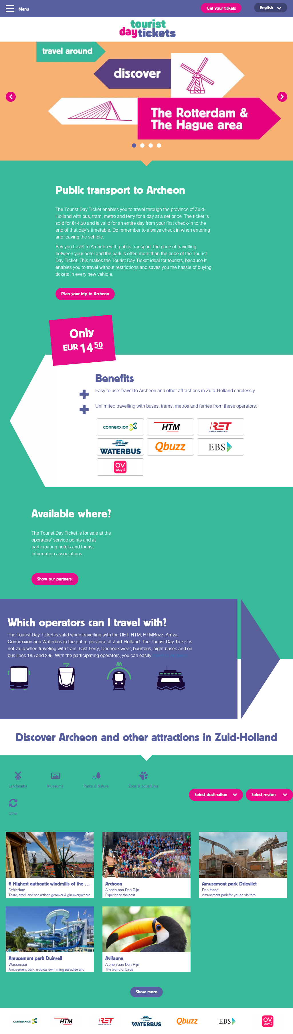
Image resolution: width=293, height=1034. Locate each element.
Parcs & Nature (96, 779)
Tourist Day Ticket (146, 29)
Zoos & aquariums (143, 779)
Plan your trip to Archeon (85, 293)
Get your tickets (221, 8)
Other (13, 807)
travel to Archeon (170, 655)
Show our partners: (55, 578)
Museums (55, 779)
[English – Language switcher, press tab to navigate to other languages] (270, 7)
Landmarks (18, 779)
